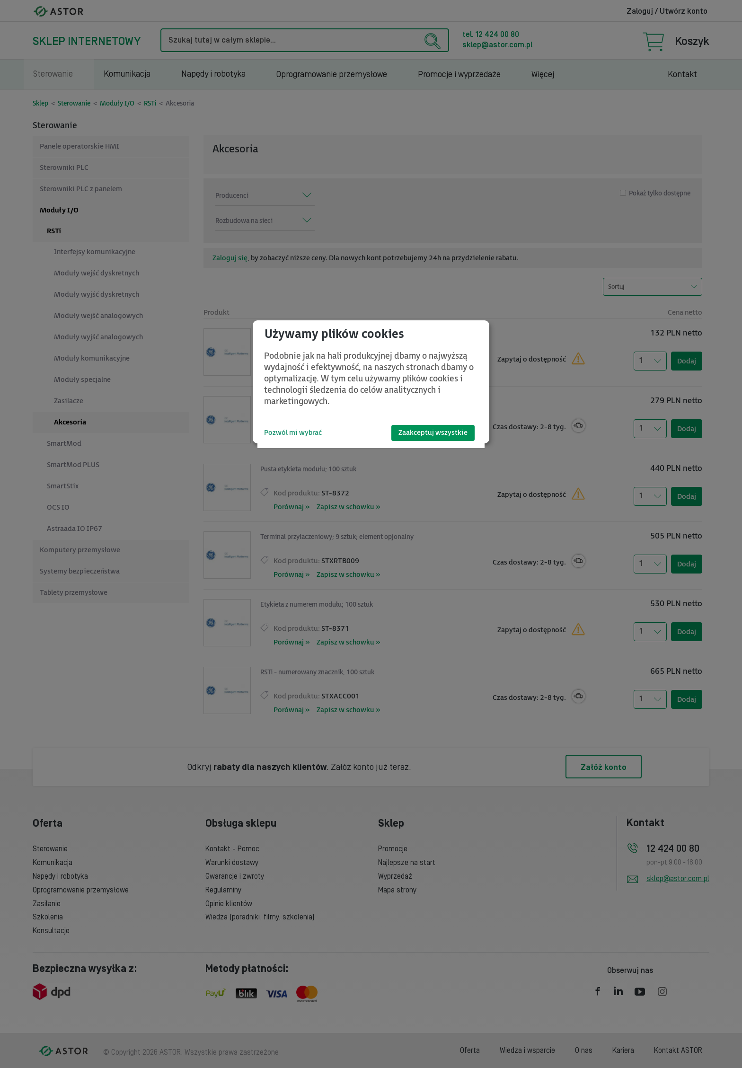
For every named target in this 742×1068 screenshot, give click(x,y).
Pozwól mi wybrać (293, 432)
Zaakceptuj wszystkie (433, 432)
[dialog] (371, 381)
